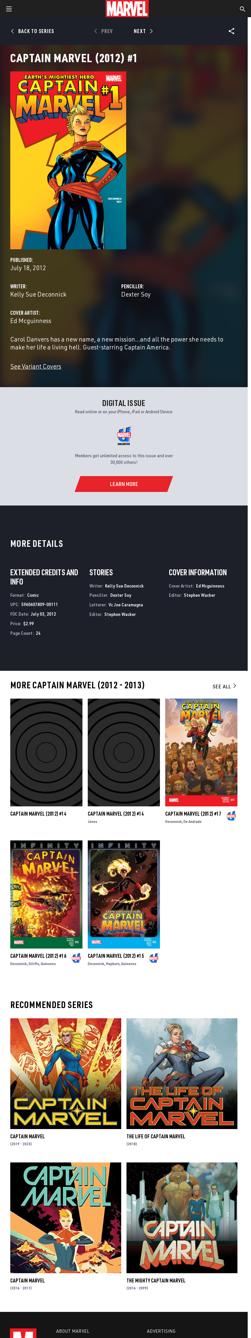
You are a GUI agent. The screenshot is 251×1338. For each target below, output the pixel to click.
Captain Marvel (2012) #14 (38, 813)
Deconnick (173, 821)
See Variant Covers (35, 366)
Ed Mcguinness (30, 320)
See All (225, 686)
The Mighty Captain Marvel (155, 1280)
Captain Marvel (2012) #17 (193, 813)
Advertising (161, 1331)
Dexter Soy (136, 294)
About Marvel (72, 1331)
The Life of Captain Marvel (155, 1136)
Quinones (48, 963)
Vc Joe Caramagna (126, 604)
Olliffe (33, 963)
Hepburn (113, 963)
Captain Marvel (27, 1136)
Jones (92, 821)
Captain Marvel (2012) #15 (116, 956)
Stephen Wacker (120, 614)
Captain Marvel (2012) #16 (38, 956)
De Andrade (192, 821)
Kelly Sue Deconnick (38, 294)
